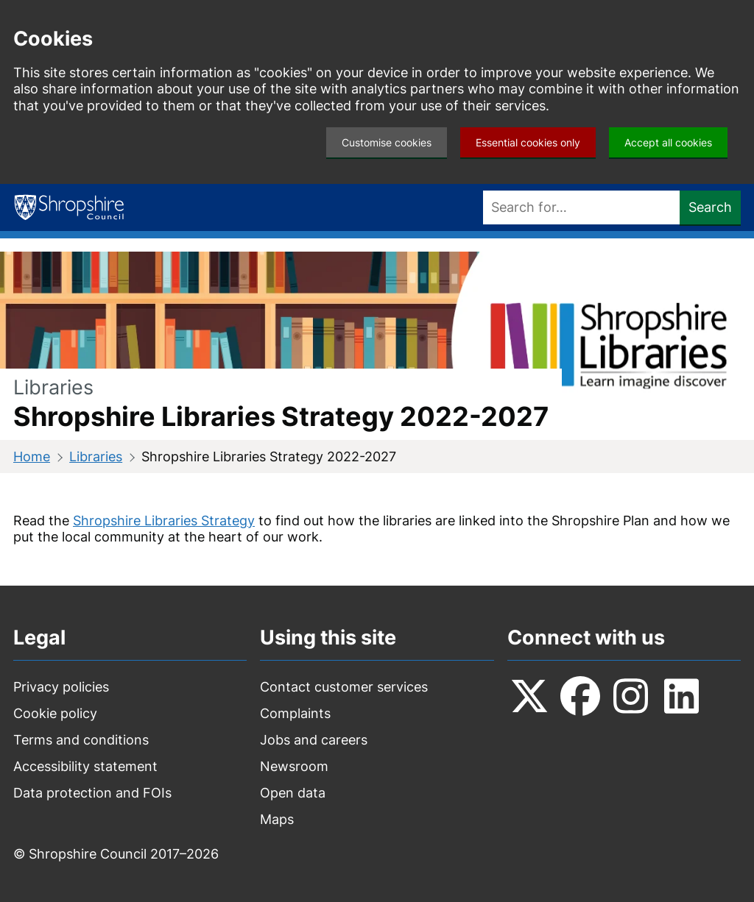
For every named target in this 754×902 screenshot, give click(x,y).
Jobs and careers (313, 739)
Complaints (295, 713)
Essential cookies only (528, 142)
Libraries (95, 456)
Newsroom (294, 766)
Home (31, 456)
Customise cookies (386, 142)
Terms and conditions (81, 739)
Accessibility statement (85, 766)
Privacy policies (61, 687)
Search (710, 207)
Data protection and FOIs (92, 792)
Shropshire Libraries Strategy (164, 520)
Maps (277, 819)
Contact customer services (344, 687)
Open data (292, 792)
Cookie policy (55, 713)
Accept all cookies (668, 142)
